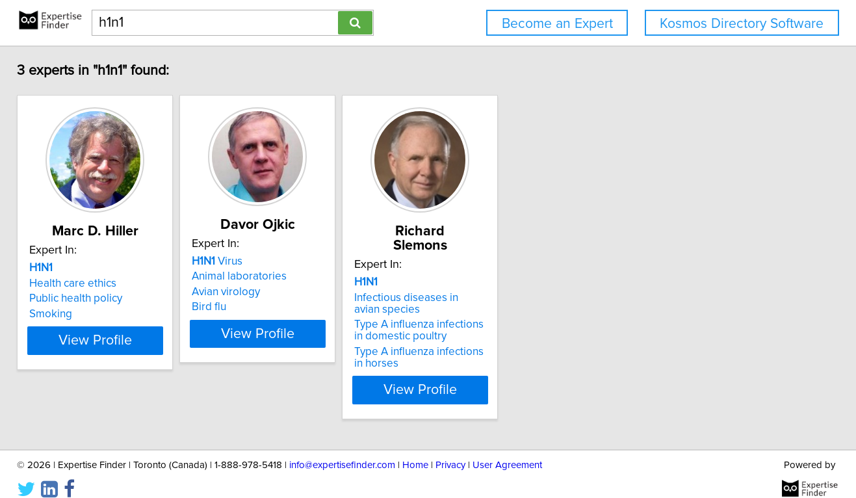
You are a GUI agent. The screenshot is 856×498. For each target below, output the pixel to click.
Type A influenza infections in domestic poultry (511, 316)
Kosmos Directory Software (742, 24)
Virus (271, 261)
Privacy (450, 451)
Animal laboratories (293, 276)
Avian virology (280, 292)
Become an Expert (557, 24)
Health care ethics (94, 283)
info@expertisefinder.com (342, 451)
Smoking (72, 314)
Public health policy (97, 298)
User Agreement (507, 451)
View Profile (132, 376)
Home (415, 451)
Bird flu (263, 307)
